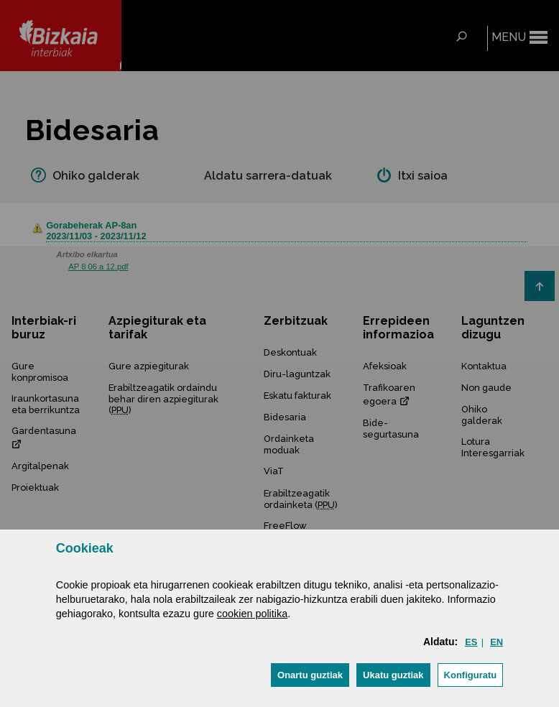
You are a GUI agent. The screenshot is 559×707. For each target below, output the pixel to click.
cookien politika (252, 613)
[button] (310, 675)
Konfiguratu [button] (470, 675)
